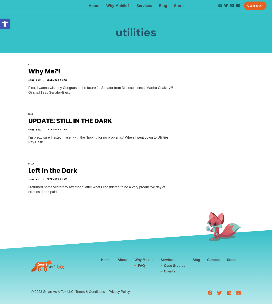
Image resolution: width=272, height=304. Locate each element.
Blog (163, 6)
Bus (30, 114)
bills (31, 164)
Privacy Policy (119, 292)
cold (31, 64)
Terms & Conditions (90, 292)
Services (144, 6)
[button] (5, 24)
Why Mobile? (118, 6)
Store (179, 6)
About (94, 6)
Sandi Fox (34, 80)
